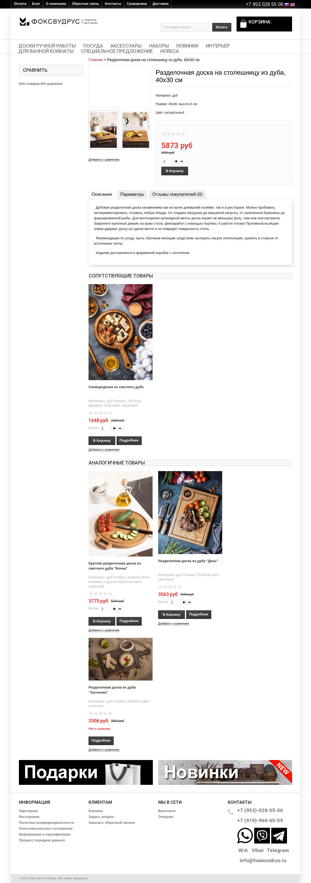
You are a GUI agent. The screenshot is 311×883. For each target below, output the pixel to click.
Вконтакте (167, 811)
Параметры (132, 194)
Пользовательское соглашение (46, 828)
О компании (56, 4)
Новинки (187, 46)
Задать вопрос (101, 817)
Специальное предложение (117, 51)
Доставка (161, 4)
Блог (36, 4)
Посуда (93, 46)
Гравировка (137, 4)
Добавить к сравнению (104, 159)
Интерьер (218, 46)
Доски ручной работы (47, 46)
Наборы (159, 46)
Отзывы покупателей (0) (177, 194)
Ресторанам (29, 817)
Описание (101, 194)
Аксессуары (126, 46)
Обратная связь (85, 4)
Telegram (165, 817)
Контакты (113, 4)
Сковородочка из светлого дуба (116, 387)
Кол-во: (94, 428)
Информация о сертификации (44, 834)
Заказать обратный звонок (112, 823)
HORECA (169, 51)
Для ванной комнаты (46, 51)
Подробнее (129, 440)
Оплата (20, 4)
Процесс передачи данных (42, 840)
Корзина (96, 811)
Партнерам (28, 811)
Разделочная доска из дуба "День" (188, 561)
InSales (52, 878)
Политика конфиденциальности (46, 823)
